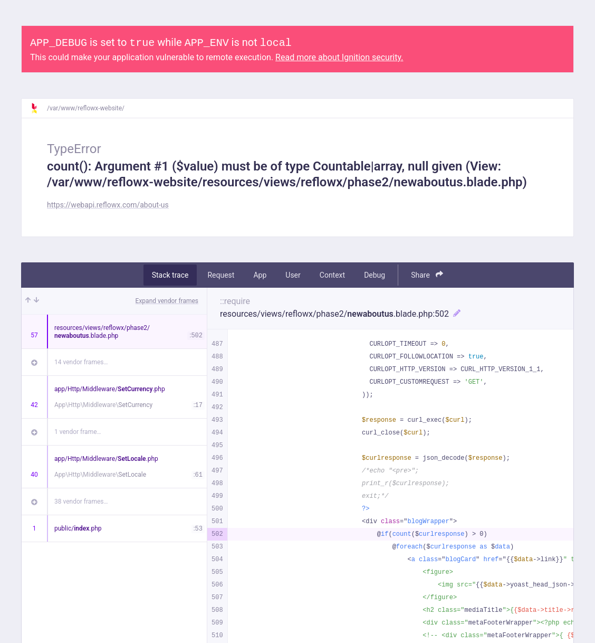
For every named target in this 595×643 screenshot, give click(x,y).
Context (332, 275)
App (259, 275)
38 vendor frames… (81, 501)
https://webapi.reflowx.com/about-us (108, 205)
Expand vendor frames (167, 301)
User (292, 275)
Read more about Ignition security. (339, 57)
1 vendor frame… (77, 432)
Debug (374, 275)
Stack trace (170, 275)
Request (220, 275)
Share (427, 274)
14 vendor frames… (81, 362)
